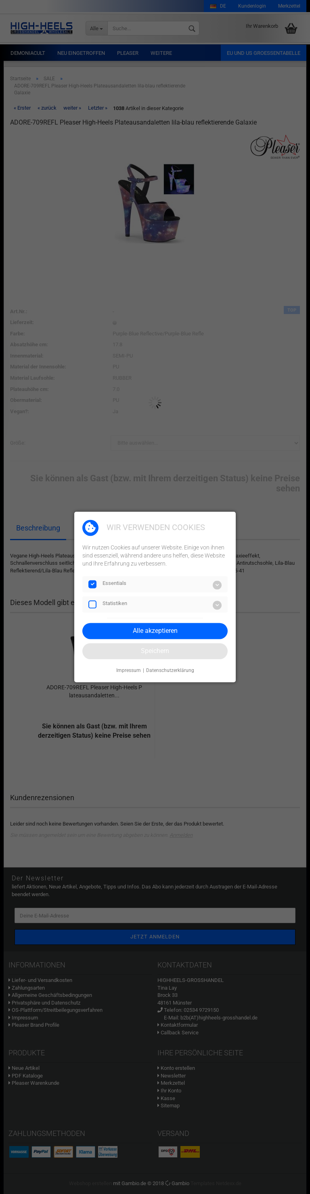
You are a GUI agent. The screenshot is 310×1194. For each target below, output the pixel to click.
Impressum (128, 670)
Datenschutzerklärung (170, 670)
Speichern (155, 651)
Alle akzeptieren (155, 630)
